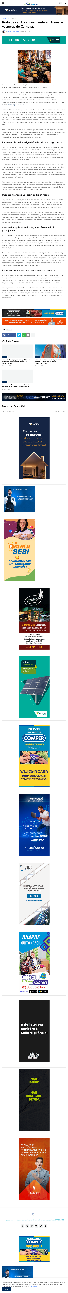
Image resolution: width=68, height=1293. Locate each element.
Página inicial (6, 18)
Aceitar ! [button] (6, 1289)
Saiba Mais (33, 1286)
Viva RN (14, 18)
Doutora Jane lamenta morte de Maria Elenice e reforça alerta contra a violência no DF (17, 386)
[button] (3, 3)
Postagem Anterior (9, 411)
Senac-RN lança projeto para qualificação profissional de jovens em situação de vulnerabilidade (16, 361)
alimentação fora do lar (16, 105)
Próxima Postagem (59, 411)
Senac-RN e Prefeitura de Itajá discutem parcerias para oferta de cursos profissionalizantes (48, 361)
